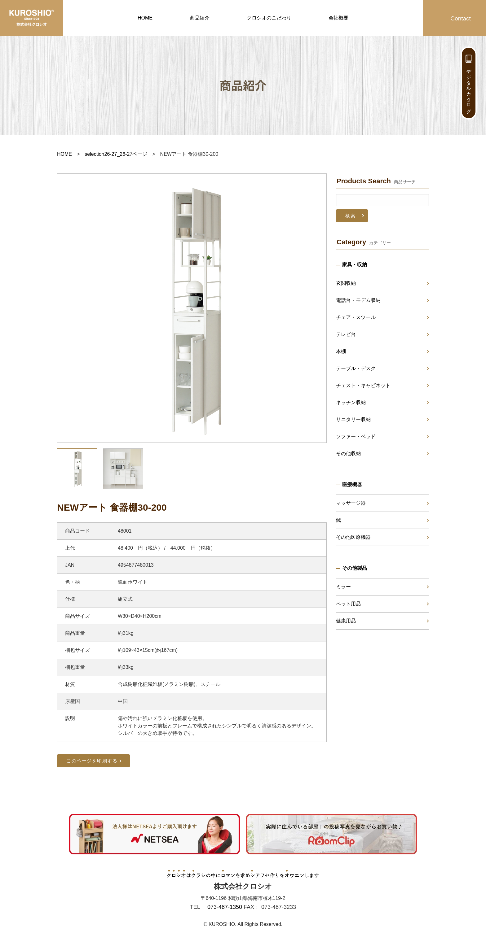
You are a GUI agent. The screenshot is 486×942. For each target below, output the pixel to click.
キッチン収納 (351, 402)
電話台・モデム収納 (358, 300)
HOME (145, 17)
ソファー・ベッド (356, 436)
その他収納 (348, 453)
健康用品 (346, 620)
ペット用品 (348, 603)
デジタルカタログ (468, 88)
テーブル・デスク (356, 368)
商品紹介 (200, 17)
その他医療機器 (353, 537)
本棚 (341, 351)
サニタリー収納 (353, 419)
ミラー (343, 586)
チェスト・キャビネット (363, 385)
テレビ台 (346, 334)
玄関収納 (346, 283)
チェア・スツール (356, 317)
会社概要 (338, 17)
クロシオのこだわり (269, 17)
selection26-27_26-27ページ (116, 154)
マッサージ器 (351, 503)
